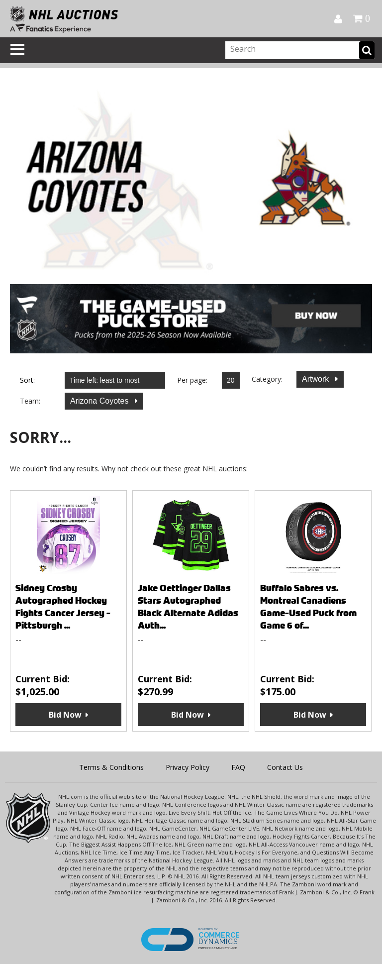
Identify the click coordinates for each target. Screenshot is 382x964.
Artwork (316, 379)
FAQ (238, 767)
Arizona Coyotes (100, 401)
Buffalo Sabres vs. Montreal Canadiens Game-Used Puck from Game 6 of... (308, 607)
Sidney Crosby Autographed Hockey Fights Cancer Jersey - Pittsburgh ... (62, 607)
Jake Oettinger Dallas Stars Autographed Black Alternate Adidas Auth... (188, 607)
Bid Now (65, 714)
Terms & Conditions (111, 767)
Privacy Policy (187, 767)
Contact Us (285, 767)
